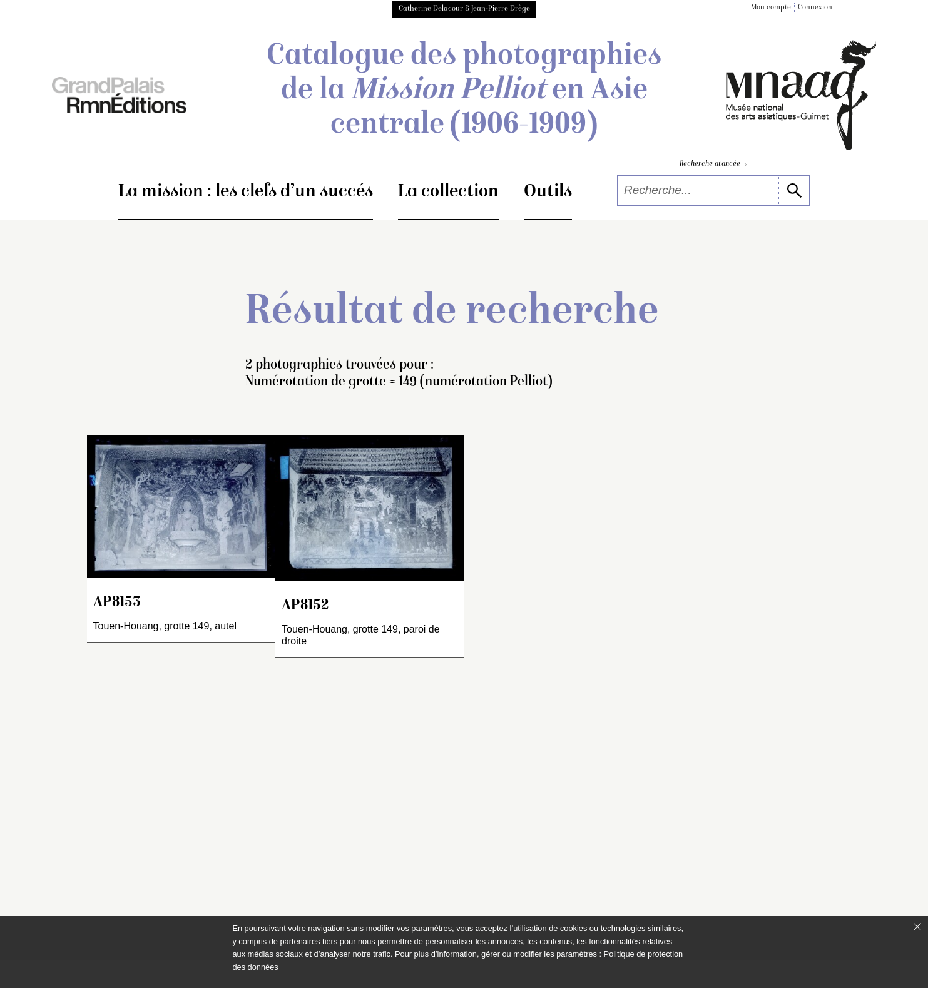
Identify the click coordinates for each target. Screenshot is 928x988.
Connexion (815, 8)
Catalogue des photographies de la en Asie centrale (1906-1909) (464, 91)
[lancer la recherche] (793, 190)
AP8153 (117, 603)
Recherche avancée (713, 165)
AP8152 (305, 606)
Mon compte (771, 8)
